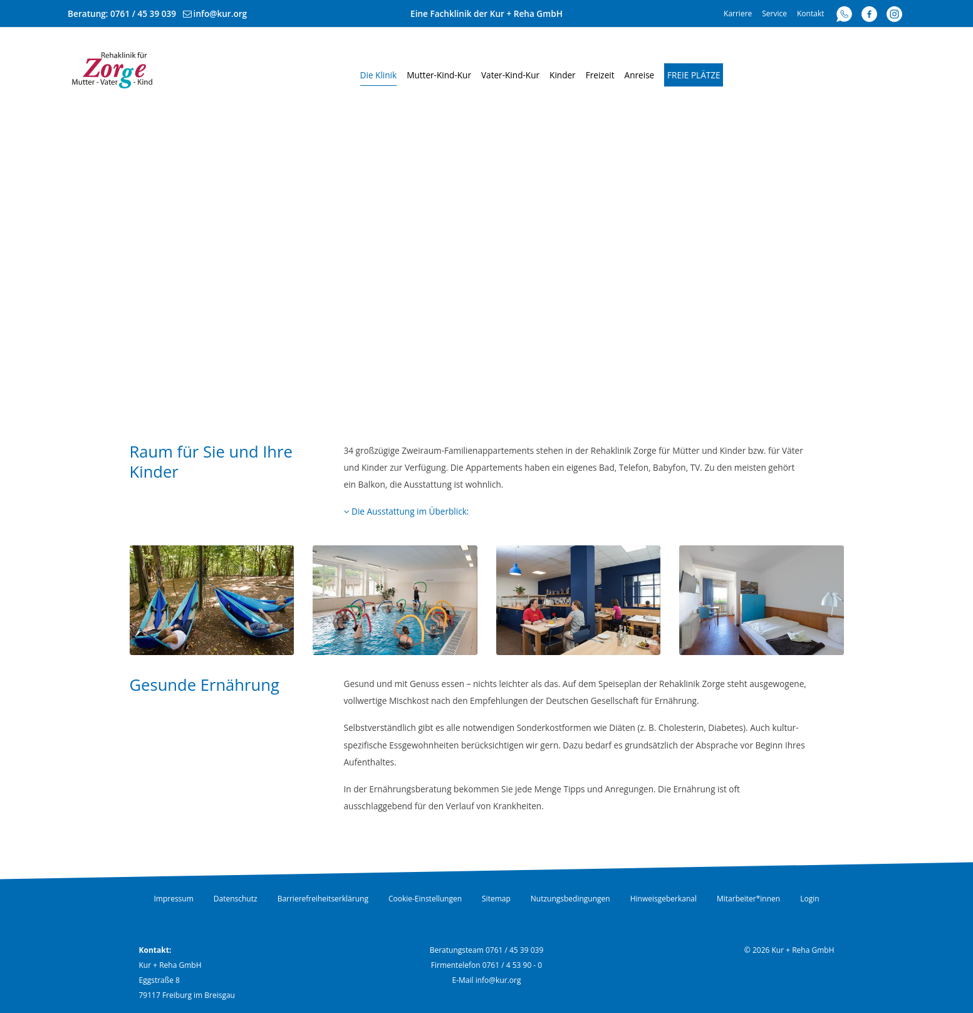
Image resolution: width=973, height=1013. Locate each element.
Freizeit (600, 75)
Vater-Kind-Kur (510, 75)
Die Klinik (378, 75)
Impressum (173, 898)
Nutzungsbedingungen (570, 898)
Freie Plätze (694, 75)
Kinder (562, 75)
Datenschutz (236, 898)
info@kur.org (220, 13)
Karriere (738, 13)
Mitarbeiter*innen (748, 898)
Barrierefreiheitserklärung (323, 898)
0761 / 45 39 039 (143, 13)
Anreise (640, 75)
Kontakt (810, 13)
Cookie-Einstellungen (425, 898)
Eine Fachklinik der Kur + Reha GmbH (486, 13)
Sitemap (496, 898)
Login (809, 898)
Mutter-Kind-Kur (439, 75)
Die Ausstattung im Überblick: (406, 511)
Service (774, 13)
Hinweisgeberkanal (663, 898)
